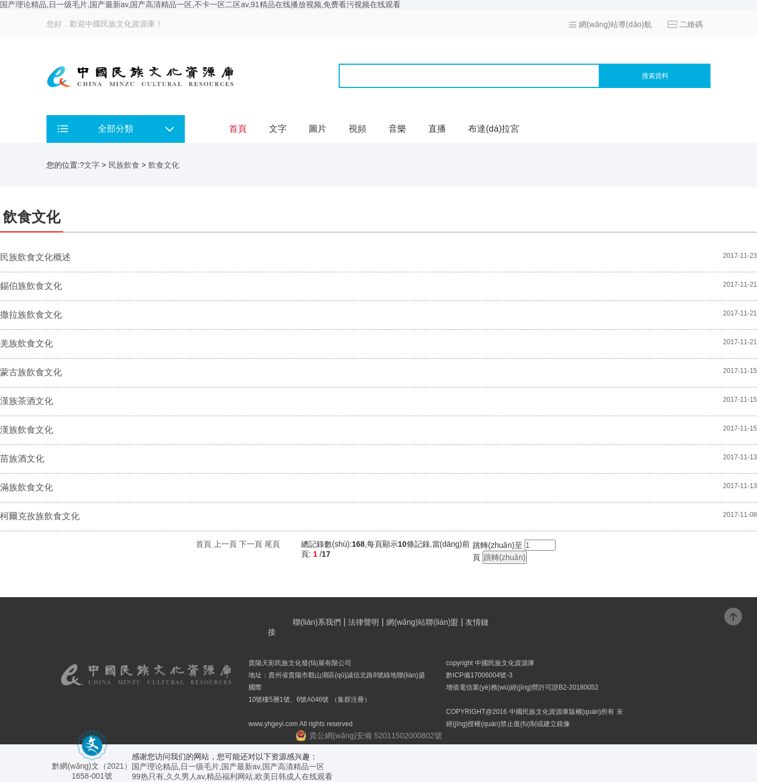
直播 (437, 128)
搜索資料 (655, 76)
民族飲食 (123, 164)
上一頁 (225, 544)
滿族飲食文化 (26, 487)
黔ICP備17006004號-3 (479, 675)
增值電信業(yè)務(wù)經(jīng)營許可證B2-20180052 (522, 687)
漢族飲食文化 (26, 429)
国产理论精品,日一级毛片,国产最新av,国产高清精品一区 (228, 766)
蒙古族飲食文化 (31, 372)
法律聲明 (363, 622)
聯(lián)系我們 (317, 622)
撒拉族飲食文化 (31, 314)
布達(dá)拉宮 (493, 128)
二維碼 (691, 24)
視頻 (357, 128)
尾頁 (272, 544)
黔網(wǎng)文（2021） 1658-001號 (92, 766)
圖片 (317, 128)
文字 (278, 128)
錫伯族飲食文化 (31, 286)
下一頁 (250, 544)
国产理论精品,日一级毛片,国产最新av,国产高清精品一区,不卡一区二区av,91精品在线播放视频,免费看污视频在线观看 (200, 4)
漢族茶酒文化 (26, 401)
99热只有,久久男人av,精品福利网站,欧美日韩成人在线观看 (232, 776)
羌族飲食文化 (26, 343)
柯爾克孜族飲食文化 (40, 516)
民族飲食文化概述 (35, 257)
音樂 (397, 128)
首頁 (238, 128)
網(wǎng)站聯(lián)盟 (422, 622)
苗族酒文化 (22, 458)
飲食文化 (163, 164)
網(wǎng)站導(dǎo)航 (615, 24)
